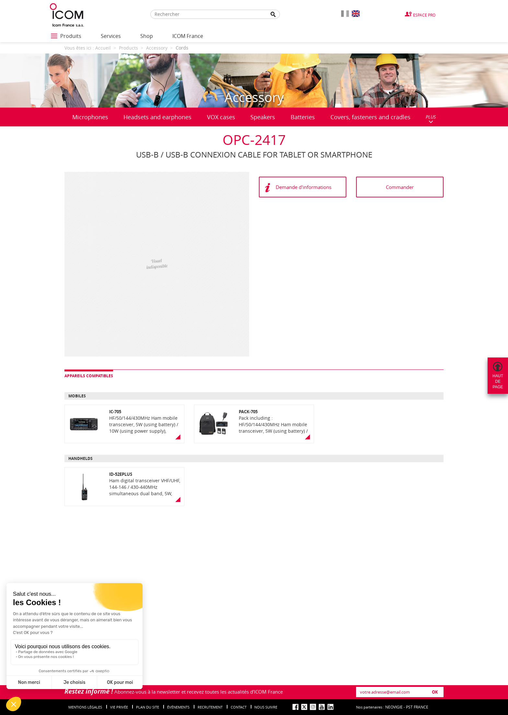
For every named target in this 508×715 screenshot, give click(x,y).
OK (435, 692)
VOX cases (221, 117)
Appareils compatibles (88, 376)
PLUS (431, 119)
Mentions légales (85, 707)
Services (111, 36)
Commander (400, 187)
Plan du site (147, 707)
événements (178, 707)
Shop (146, 36)
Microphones (90, 117)
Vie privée (119, 707)
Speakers (262, 117)
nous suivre (265, 707)
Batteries (303, 117)
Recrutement (210, 707)
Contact (239, 707)
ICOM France (187, 36)
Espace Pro (424, 15)
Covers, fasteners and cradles (370, 117)
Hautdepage (497, 381)
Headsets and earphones (157, 117)
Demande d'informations (303, 187)
